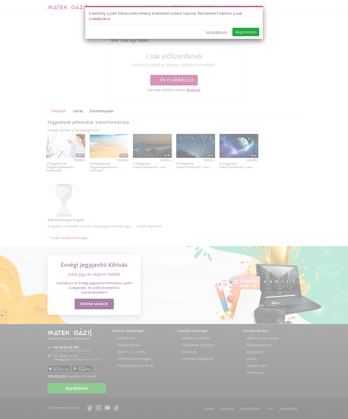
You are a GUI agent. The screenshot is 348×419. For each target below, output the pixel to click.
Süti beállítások (216, 32)
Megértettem (245, 32)
